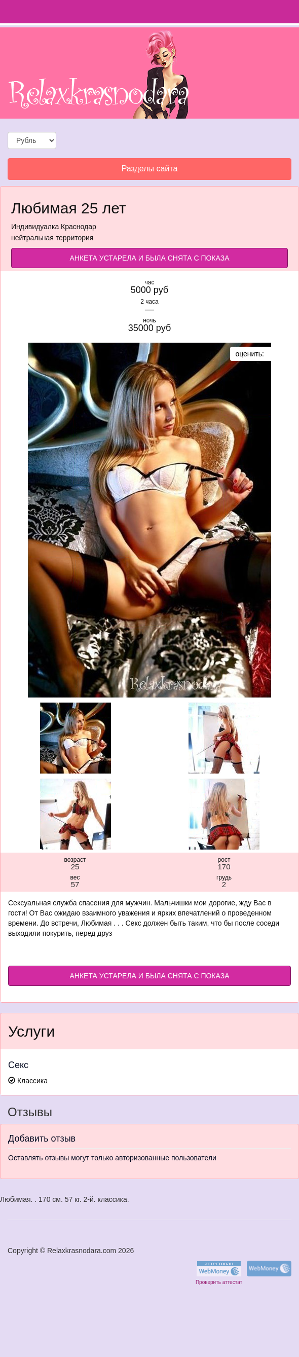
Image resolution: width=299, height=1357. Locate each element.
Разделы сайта (149, 171)
